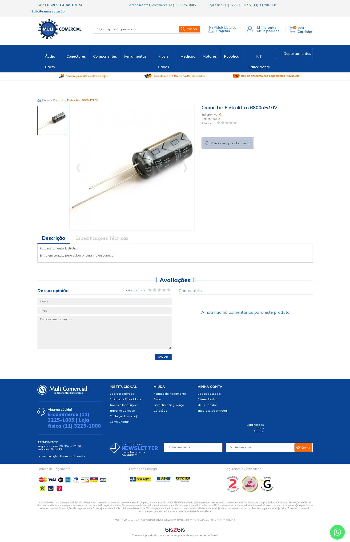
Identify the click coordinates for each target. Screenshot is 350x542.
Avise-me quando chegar (231, 143)
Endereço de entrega (212, 410)
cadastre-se (71, 5)
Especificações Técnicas (101, 238)
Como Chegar (119, 421)
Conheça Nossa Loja (124, 416)
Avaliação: (209, 123)
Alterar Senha (207, 399)
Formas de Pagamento (170, 393)
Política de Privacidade (125, 399)
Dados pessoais (209, 393)
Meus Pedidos (207, 405)
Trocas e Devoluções (124, 405)
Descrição (53, 238)
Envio (157, 399)
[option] (51, 120)
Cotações (160, 410)
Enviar (163, 356)
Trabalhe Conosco (122, 410)
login (50, 5)
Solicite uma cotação (47, 11)
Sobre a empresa (122, 393)
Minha (267, 27)
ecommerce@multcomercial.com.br (61, 456)
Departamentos (297, 53)
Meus (268, 30)
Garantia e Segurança (169, 405)
